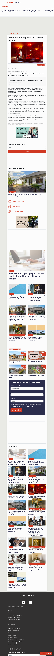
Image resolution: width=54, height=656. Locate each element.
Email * (12, 392)
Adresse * (13, 398)
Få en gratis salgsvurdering (15, 641)
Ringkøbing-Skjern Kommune (16, 639)
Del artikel (40, 65)
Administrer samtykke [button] (14, 619)
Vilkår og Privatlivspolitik (15, 615)
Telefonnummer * (15, 385)
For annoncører (12, 613)
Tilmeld (27, 151)
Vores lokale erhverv (13, 630)
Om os (10, 610)
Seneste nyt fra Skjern (14, 628)
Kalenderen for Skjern (14, 633)
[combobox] (11, 401)
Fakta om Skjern (12, 635)
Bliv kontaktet (16, 410)
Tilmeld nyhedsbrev (46, 653)
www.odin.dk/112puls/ (17, 85)
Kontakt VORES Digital (14, 617)
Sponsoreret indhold (13, 644)
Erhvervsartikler (12, 637)
